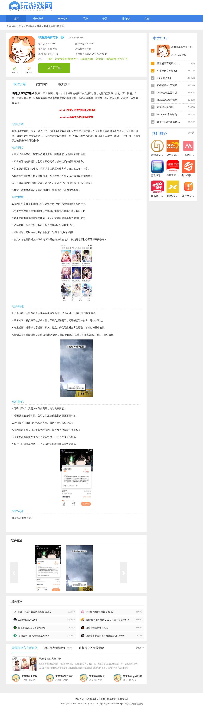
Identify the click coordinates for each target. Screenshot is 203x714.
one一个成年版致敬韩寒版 (171, 121)
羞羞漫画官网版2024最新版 (171, 63)
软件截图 (42, 84)
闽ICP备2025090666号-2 (112, 703)
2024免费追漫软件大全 (66, 59)
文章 (146, 18)
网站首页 (79, 699)
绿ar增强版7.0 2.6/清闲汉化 (31, 627)
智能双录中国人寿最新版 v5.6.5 (33, 635)
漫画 (50, 59)
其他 (39, 26)
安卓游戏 (38, 18)
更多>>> (140, 648)
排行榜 (126, 18)
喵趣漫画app (87, 59)
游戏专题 (111, 699)
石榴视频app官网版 (167, 85)
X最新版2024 (164, 78)
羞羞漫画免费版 (165, 107)
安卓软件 (63, 18)
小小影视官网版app (167, 70)
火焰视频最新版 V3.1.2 (97, 627)
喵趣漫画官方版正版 (54, 26)
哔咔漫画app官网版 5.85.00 (99, 612)
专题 (105, 18)
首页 (16, 18)
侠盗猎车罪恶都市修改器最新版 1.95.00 (105, 635)
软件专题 (122, 699)
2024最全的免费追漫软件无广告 (112, 59)
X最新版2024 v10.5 (27, 620)
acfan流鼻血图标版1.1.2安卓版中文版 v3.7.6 (107, 620)
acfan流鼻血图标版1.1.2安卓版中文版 (176, 92)
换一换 (191, 132)
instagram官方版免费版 (169, 114)
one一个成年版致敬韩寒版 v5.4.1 (34, 612)
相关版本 (64, 84)
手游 (85, 18)
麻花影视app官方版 (167, 100)
